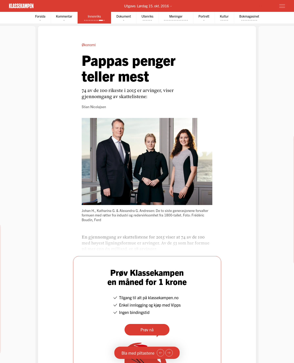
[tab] (40, 18)
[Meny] (282, 6)
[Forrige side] (160, 352)
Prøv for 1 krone (258, 6)
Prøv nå (147, 329)
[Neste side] (169, 352)
